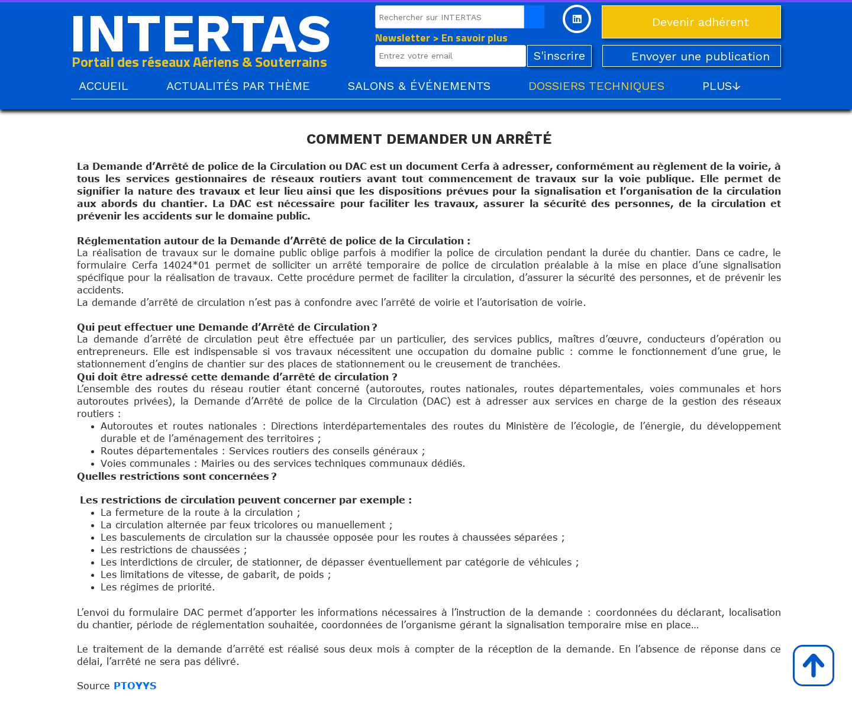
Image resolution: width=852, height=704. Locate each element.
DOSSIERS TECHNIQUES (596, 86)
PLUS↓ (721, 86)
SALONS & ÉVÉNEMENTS (419, 86)
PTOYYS (135, 685)
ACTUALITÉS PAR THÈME (238, 86)
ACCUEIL (103, 86)
